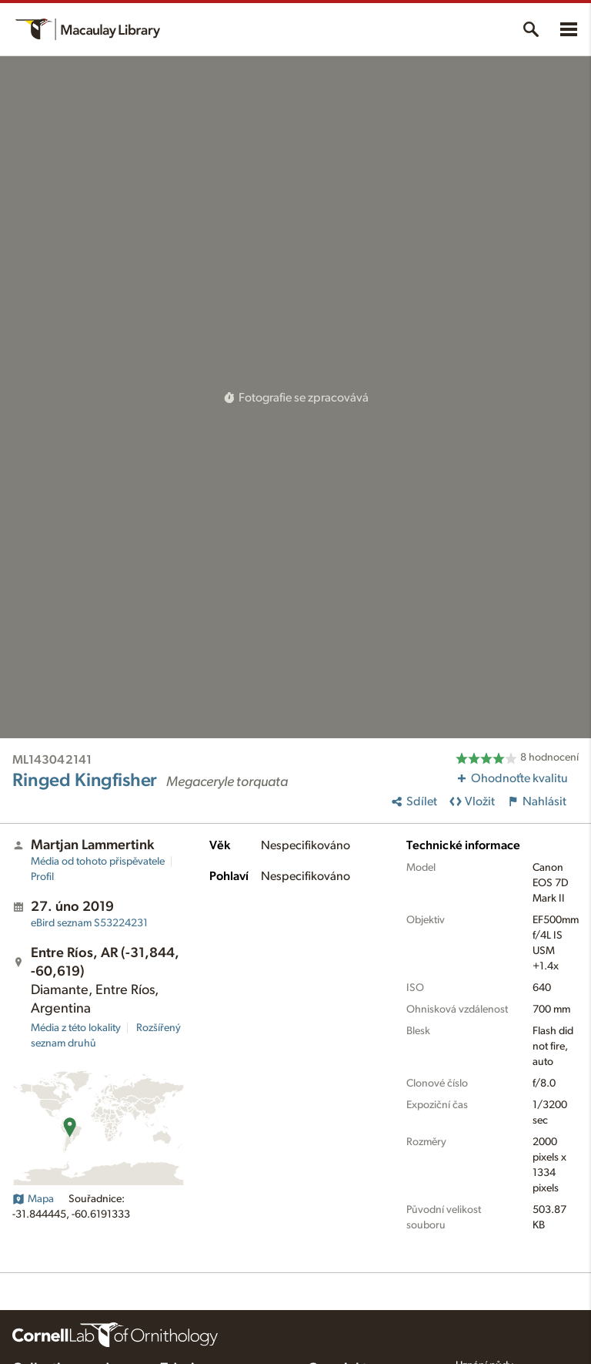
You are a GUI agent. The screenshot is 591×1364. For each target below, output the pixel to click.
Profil (42, 877)
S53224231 (89, 923)
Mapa (33, 1199)
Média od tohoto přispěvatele (98, 861)
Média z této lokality (76, 1028)
